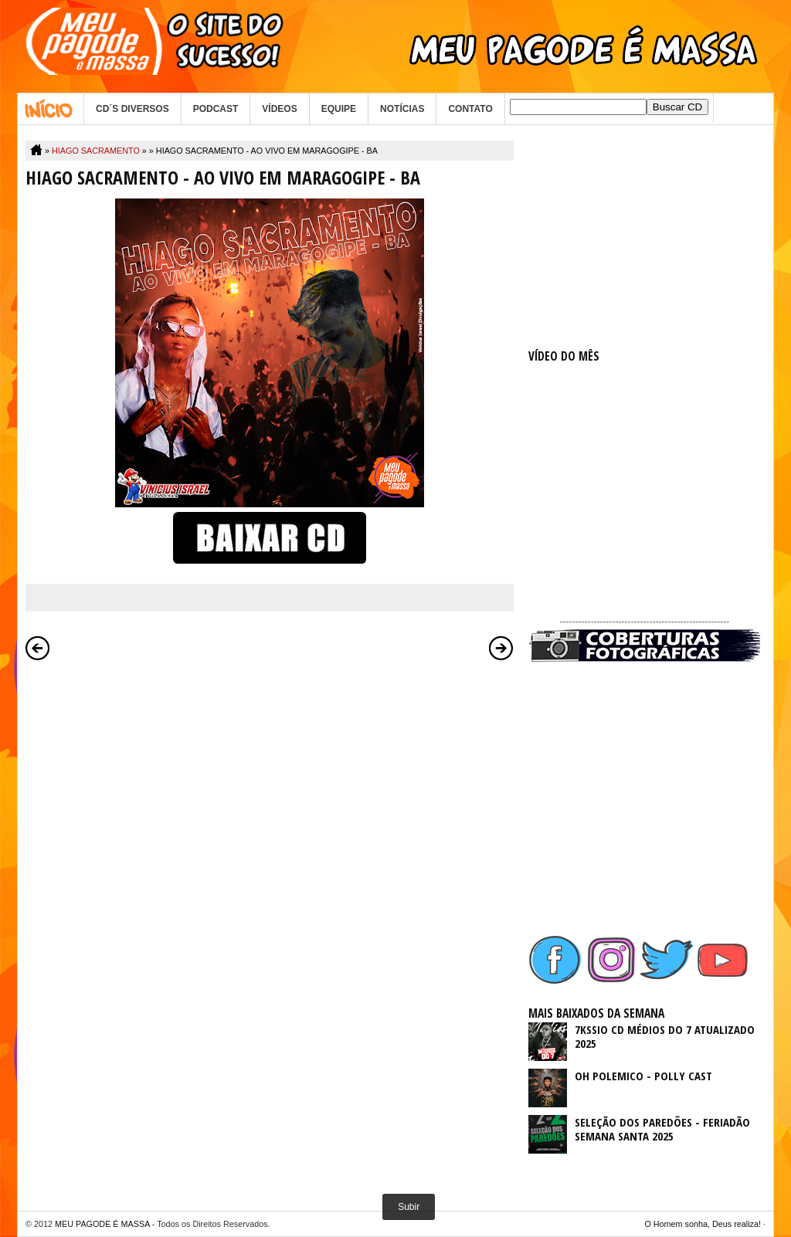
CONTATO (470, 108)
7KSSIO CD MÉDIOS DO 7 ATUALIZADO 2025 (665, 1036)
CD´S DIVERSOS (132, 108)
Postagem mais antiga (501, 647)
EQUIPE (338, 108)
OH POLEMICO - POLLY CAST (643, 1075)
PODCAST (216, 108)
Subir (408, 1206)
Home (50, 108)
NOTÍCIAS (402, 108)
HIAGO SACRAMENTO (96, 150)
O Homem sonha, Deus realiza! (702, 1224)
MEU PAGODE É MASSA (102, 1224)
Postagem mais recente (37, 647)
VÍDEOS (279, 108)
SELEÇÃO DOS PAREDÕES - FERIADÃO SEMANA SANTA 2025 (662, 1129)
